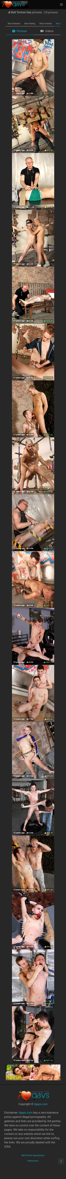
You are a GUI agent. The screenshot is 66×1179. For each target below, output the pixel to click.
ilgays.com (41, 1104)
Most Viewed (45, 23)
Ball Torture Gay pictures (32, 1155)
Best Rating (29, 23)
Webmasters (33, 1161)
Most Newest (14, 23)
